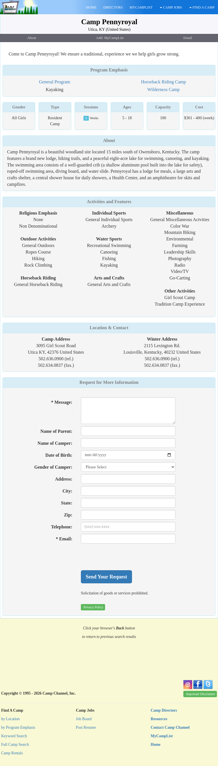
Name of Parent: (56, 431)
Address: (63, 479)
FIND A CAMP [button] (202, 7)
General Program (54, 81)
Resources (159, 719)
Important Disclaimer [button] (200, 694)
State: (66, 503)
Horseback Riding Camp (163, 81)
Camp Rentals (12, 753)
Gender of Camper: (53, 467)
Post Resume (86, 727)
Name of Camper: (54, 443)
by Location (10, 719)
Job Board (84, 719)
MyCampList (162, 736)
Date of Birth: (58, 455)
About (109, 140)
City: (67, 491)
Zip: (68, 514)
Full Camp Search (15, 744)
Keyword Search (14, 736)
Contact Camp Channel (170, 727)
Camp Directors (164, 710)
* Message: (61, 402)
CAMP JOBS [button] (171, 7)
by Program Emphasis (18, 727)
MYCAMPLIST (140, 7)
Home (156, 744)
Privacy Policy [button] (93, 607)
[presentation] (124, 557)
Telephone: (61, 526)
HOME (91, 7)
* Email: (64, 538)
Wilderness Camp (163, 89)
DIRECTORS (113, 7)
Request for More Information (109, 382)
